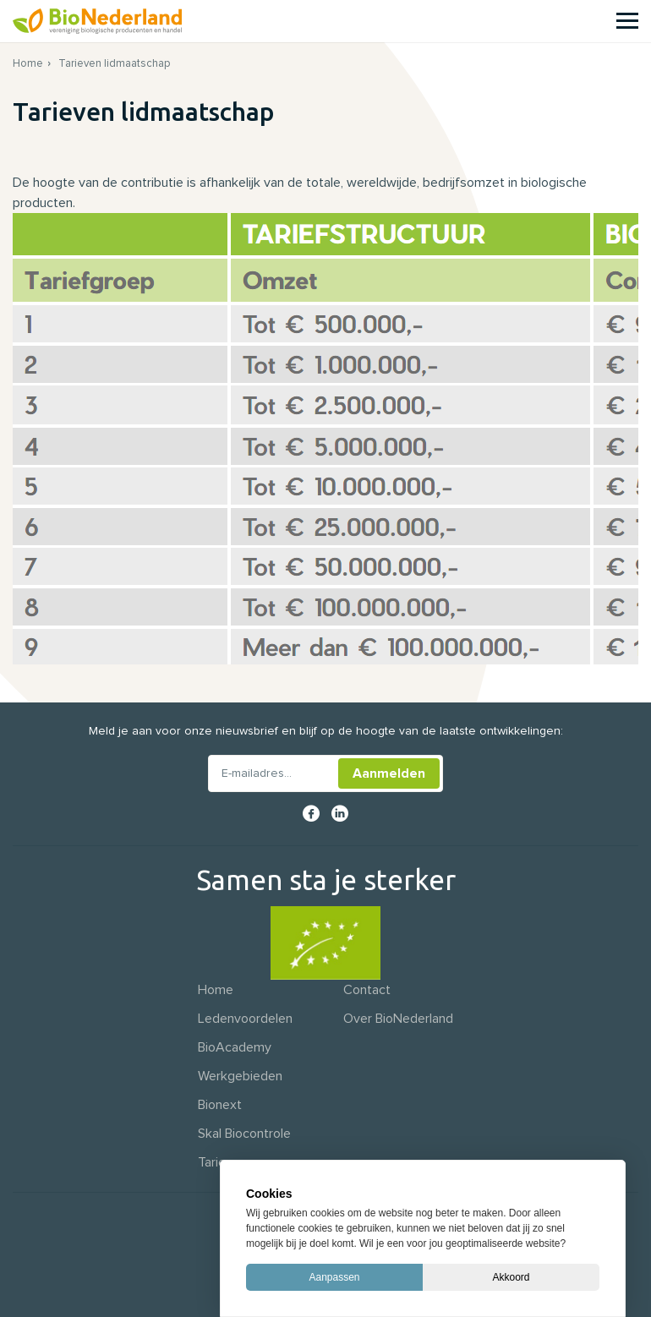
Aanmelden (389, 773)
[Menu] (627, 21)
